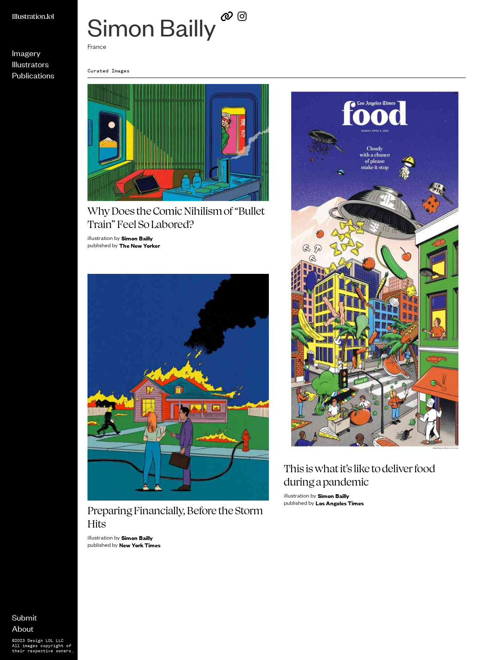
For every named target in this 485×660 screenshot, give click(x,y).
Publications (33, 74)
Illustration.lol (33, 16)
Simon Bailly (137, 238)
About (22, 628)
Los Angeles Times (340, 503)
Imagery (26, 52)
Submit (24, 617)
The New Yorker (139, 245)
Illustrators (30, 63)
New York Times (139, 545)
